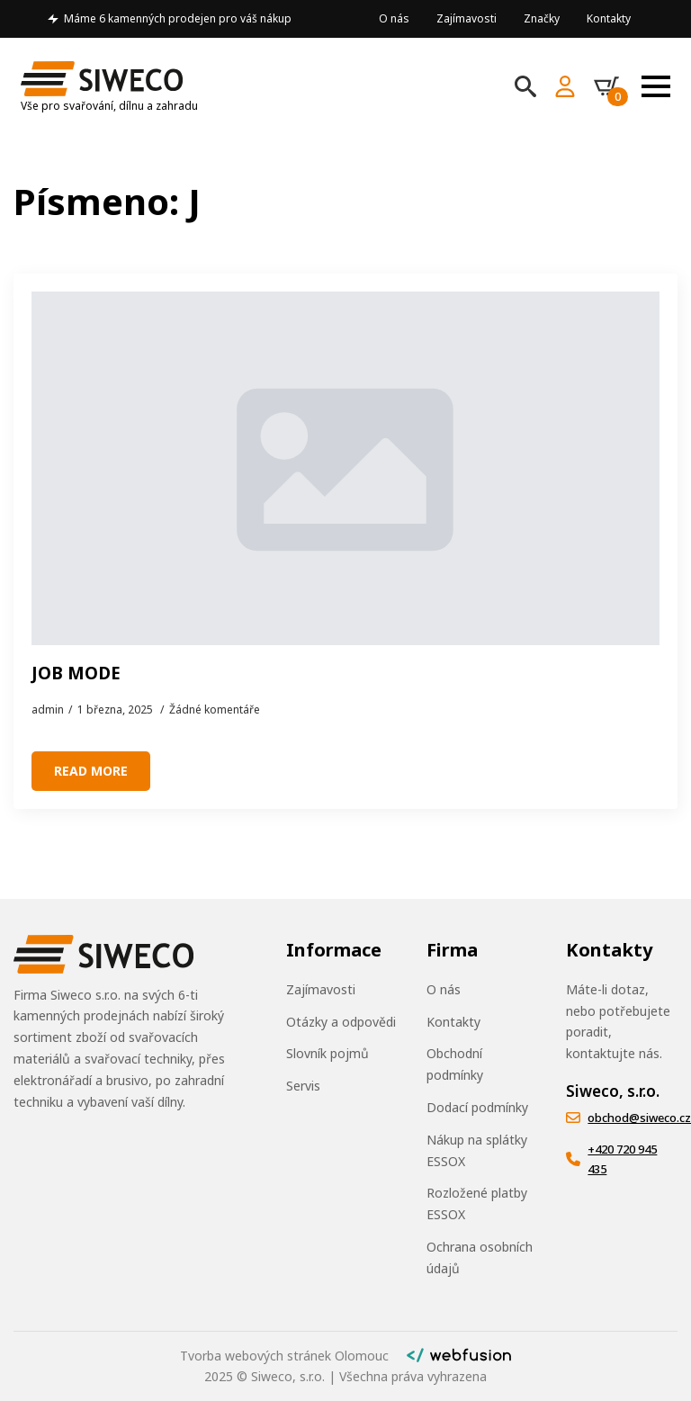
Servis (303, 1085)
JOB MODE (76, 673)
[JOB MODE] (345, 468)
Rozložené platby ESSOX (476, 1203)
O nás (394, 18)
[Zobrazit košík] (611, 86)
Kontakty (609, 18)
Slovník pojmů (327, 1053)
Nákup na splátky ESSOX (476, 1150)
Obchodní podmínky (454, 1064)
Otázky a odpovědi (341, 1021)
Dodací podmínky (477, 1107)
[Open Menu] (656, 86)
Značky (542, 18)
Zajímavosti (466, 18)
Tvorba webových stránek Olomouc (284, 1355)
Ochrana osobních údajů (479, 1257)
